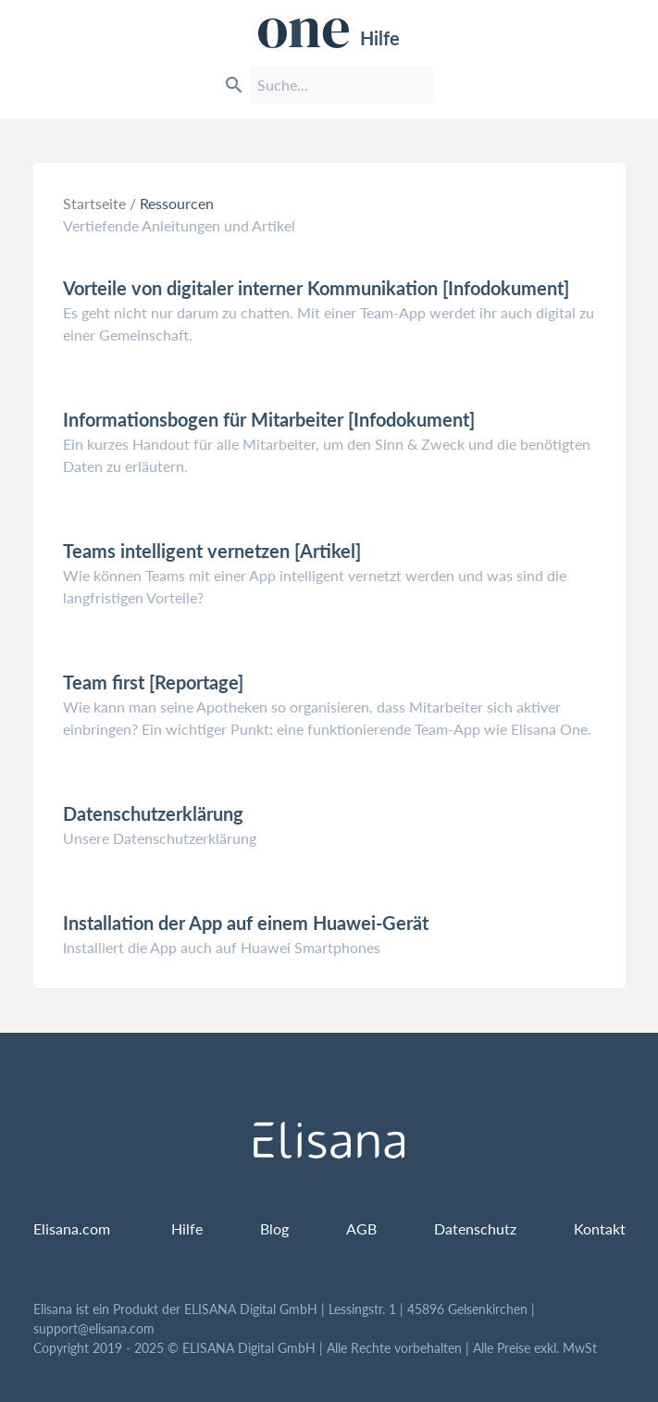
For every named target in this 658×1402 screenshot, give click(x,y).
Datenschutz (475, 1228)
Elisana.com (71, 1228)
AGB (361, 1228)
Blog (274, 1228)
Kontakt (600, 1228)
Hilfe (329, 33)
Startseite (94, 203)
